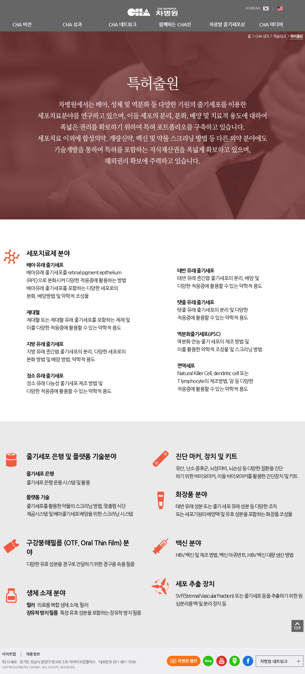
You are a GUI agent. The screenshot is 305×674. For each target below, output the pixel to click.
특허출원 (296, 36)
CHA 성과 (262, 36)
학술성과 (279, 36)
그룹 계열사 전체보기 (279, 661)
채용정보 (33, 654)
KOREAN (257, 8)
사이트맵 (9, 654)
